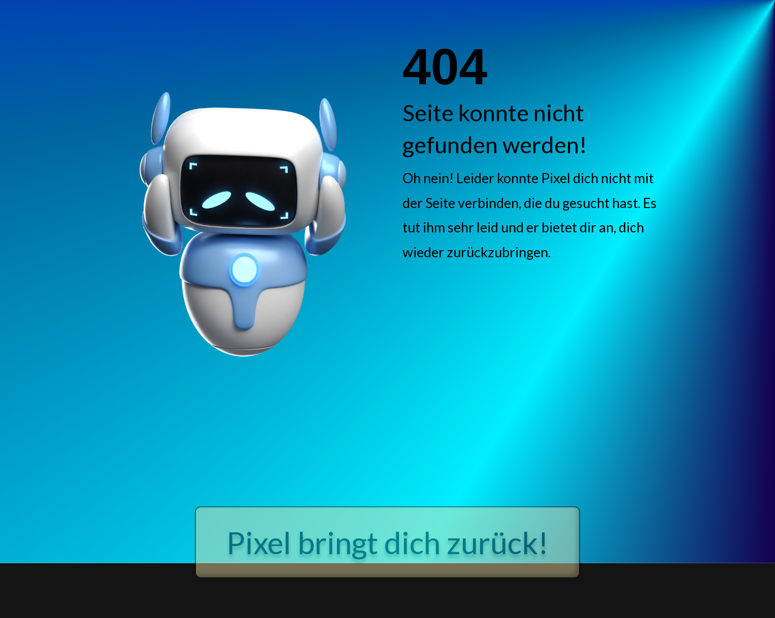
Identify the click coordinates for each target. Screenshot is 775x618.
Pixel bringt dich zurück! (387, 568)
